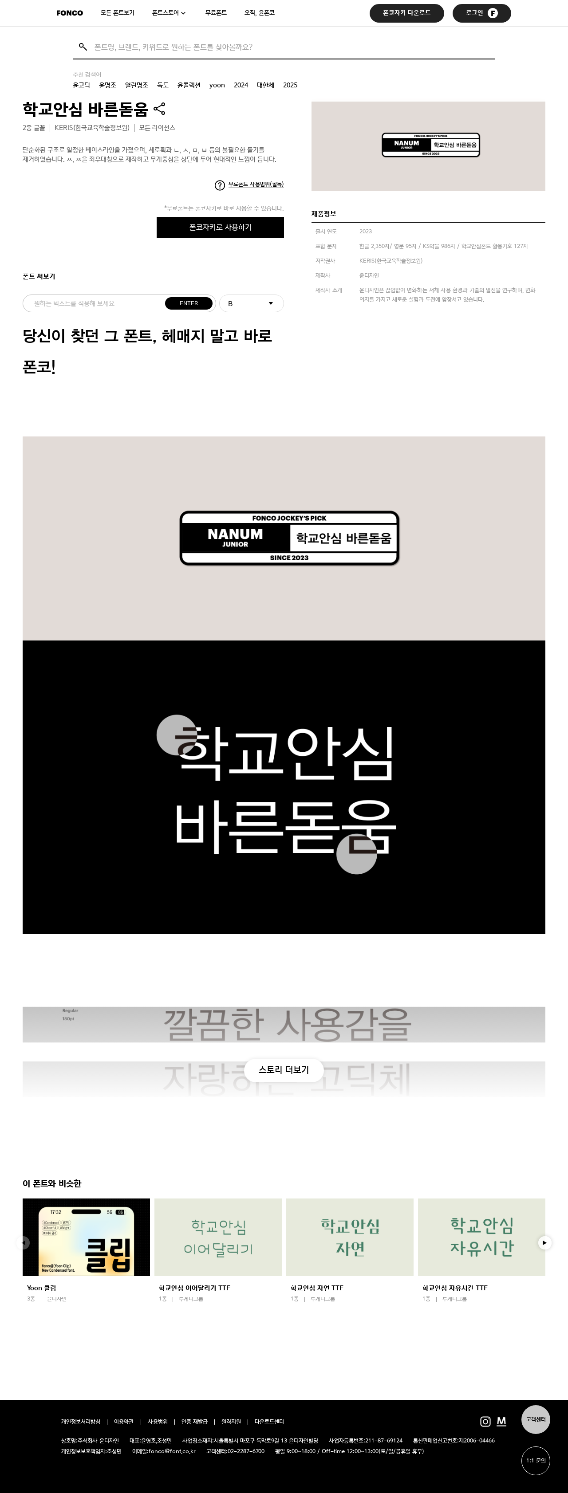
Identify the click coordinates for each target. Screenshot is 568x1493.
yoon (217, 85)
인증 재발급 (194, 1422)
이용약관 (124, 1422)
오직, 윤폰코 (260, 12)
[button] (545, 1242)
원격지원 (231, 1422)
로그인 (482, 13)
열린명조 (136, 85)
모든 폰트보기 (117, 12)
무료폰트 (216, 12)
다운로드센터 (269, 1422)
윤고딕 (81, 85)
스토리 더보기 (284, 1070)
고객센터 (536, 1419)
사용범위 (158, 1422)
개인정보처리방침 (80, 1422)
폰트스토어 (165, 12)
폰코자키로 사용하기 (220, 227)
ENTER (189, 303)
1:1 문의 (536, 1461)
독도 (163, 85)
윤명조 (107, 85)
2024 (241, 85)
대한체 (265, 85)
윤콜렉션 (189, 85)
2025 (290, 85)
